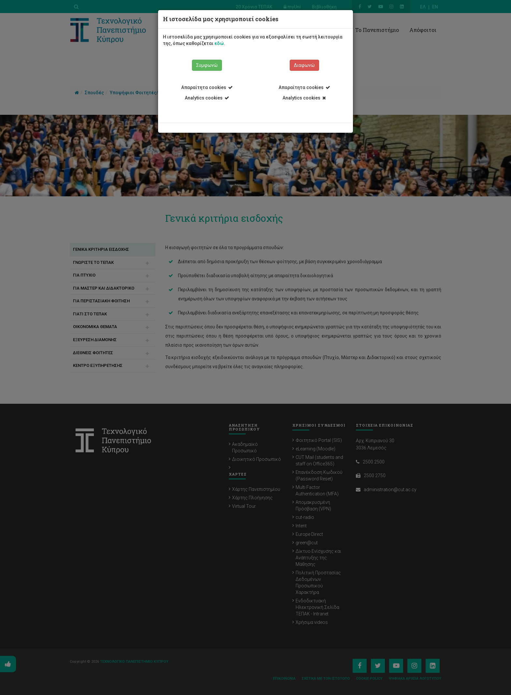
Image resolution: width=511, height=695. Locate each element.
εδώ (219, 43)
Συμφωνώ (207, 65)
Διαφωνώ (304, 65)
